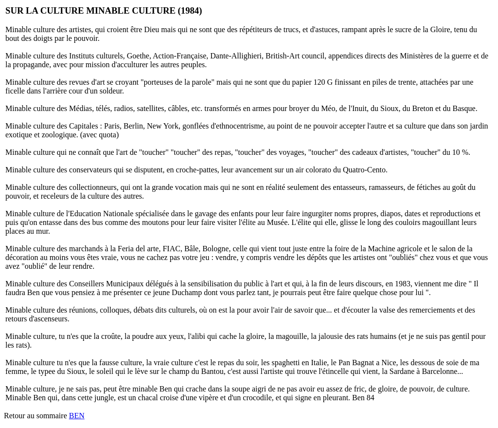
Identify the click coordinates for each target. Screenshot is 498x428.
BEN (77, 415)
